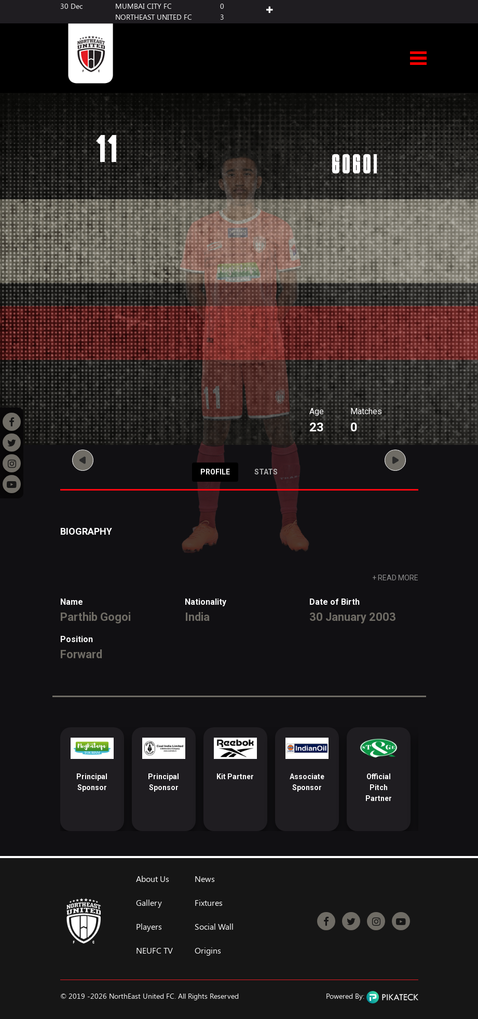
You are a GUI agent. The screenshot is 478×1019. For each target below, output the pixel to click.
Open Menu (418, 58)
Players (149, 926)
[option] (92, 779)
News (205, 879)
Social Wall (214, 926)
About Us (152, 879)
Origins (208, 950)
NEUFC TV (154, 950)
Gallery (149, 903)
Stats (266, 472)
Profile (215, 472)
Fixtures (209, 903)
